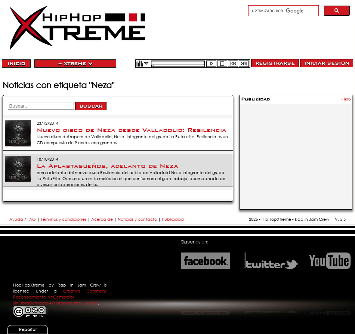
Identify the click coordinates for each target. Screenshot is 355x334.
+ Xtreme (75, 63)
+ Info (346, 99)
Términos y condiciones (63, 219)
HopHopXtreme (28, 285)
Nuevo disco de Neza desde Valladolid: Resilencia (131, 130)
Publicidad (173, 219)
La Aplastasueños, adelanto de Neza (107, 166)
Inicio (16, 63)
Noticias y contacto (138, 219)
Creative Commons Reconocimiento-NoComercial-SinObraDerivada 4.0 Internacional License (59, 297)
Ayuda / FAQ (23, 219)
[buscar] (283, 10)
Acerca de (102, 219)
